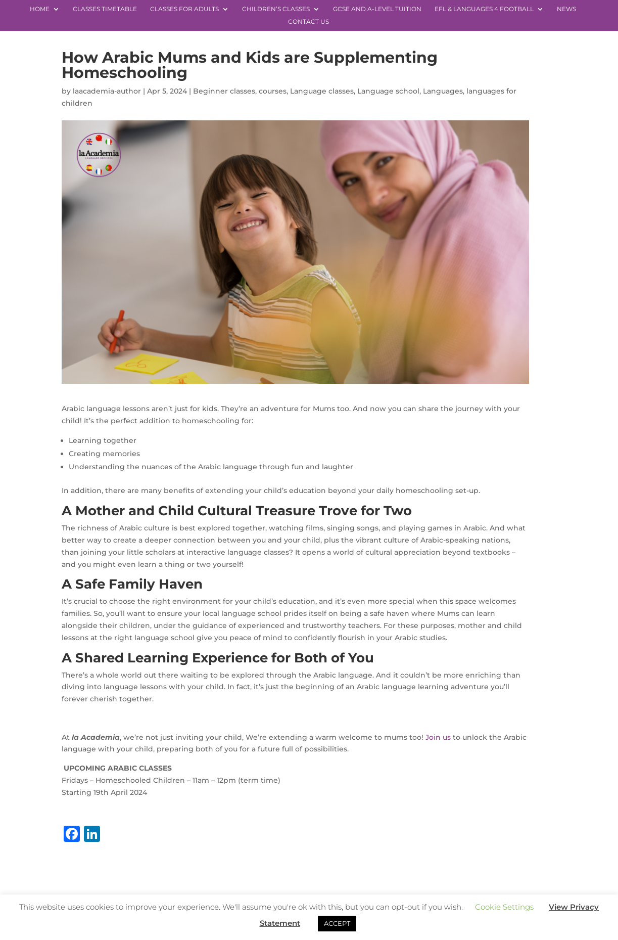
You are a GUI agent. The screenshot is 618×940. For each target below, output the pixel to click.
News (566, 9)
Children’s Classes (276, 9)
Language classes (322, 91)
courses (273, 91)
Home (40, 9)
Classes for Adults (184, 9)
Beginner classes (224, 91)
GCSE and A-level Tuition (377, 9)
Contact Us (308, 21)
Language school (388, 91)
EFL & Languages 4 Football (484, 9)
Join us (438, 737)
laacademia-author (107, 91)
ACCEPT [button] (337, 923)
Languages (443, 91)
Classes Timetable (105, 9)
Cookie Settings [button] (504, 907)
